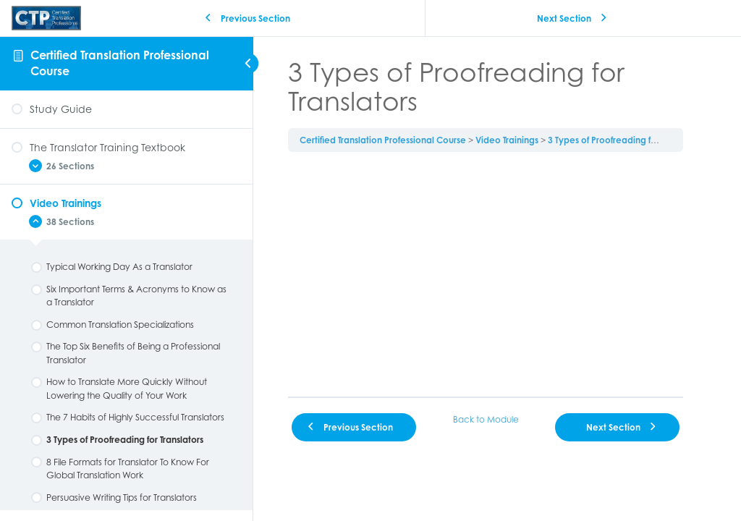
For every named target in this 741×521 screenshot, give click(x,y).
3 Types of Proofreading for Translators (626, 140)
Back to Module (486, 419)
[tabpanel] (485, 274)
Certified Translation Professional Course (383, 140)
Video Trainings (506, 140)
